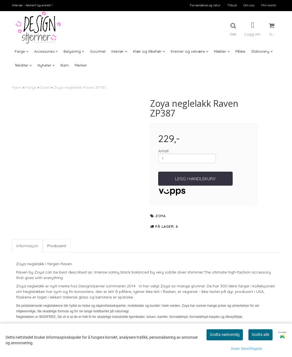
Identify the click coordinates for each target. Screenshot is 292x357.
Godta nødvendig (225, 334)
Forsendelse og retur (205, 5)
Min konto (268, 5)
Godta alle (260, 334)
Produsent (56, 245)
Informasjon (27, 245)
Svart (45, 87)
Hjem (17, 87)
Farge (31, 87)
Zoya (160, 216)
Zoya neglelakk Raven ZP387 (80, 87)
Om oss (249, 5)
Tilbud (232, 5)
